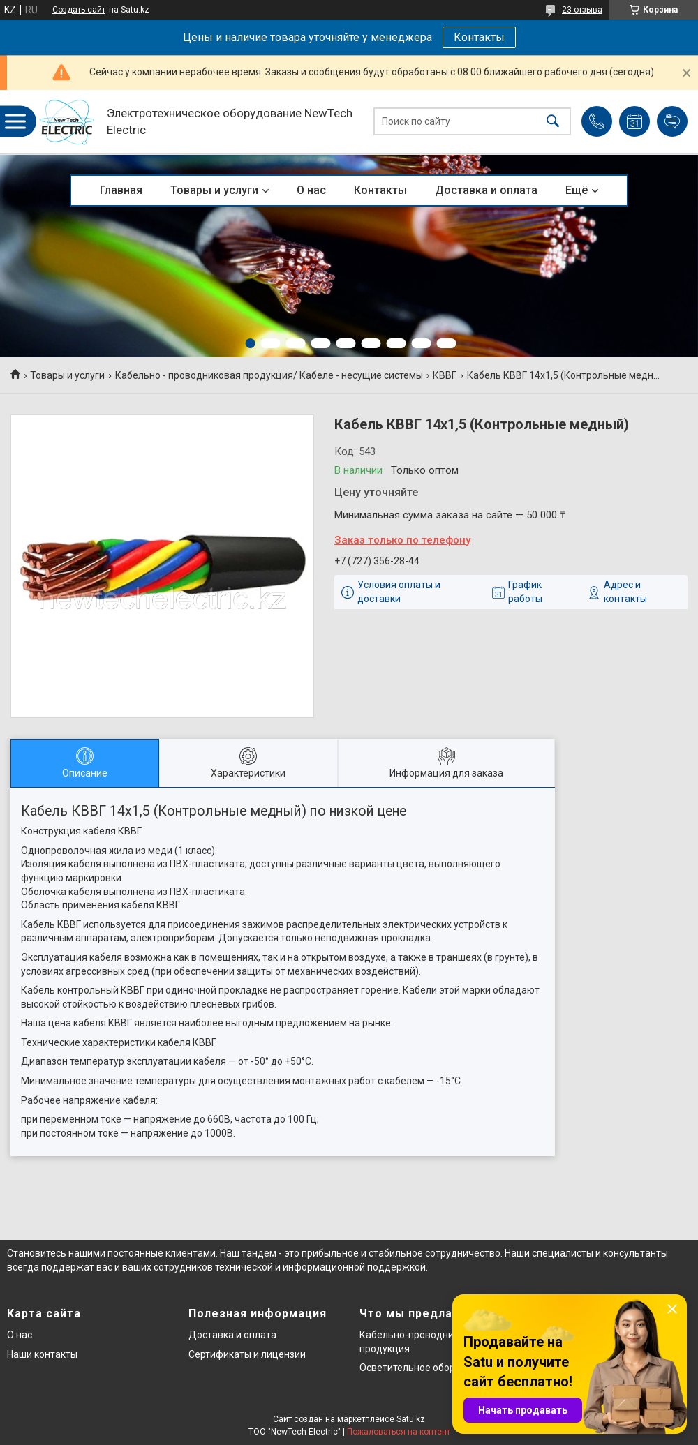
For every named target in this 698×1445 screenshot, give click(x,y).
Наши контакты (42, 1354)
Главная (121, 190)
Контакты (479, 37)
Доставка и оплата (486, 190)
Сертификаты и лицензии (247, 1354)
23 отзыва (582, 10)
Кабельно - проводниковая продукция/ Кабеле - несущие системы (269, 375)
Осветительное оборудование (429, 1367)
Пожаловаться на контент (398, 1432)
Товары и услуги (214, 190)
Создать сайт (78, 10)
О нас (311, 190)
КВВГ (444, 375)
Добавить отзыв (672, 121)
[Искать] (553, 122)
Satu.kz (410, 1419)
